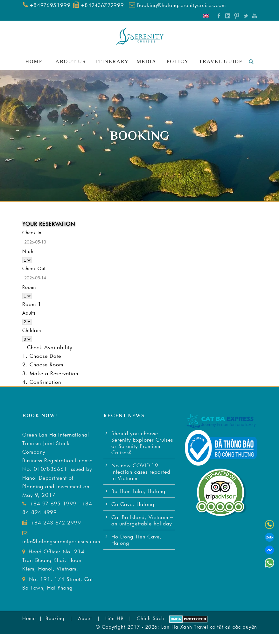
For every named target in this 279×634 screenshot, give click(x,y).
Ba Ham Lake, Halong (138, 491)
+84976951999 (50, 5)
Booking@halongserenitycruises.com (181, 5)
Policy (178, 61)
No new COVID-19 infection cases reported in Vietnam (140, 471)
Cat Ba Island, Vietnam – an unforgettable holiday (142, 520)
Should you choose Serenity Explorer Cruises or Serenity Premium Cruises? (142, 443)
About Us (71, 61)
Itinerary (112, 61)
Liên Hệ (114, 618)
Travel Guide (221, 61)
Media (146, 61)
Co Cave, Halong (132, 504)
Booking (55, 618)
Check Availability (50, 347)
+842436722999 (102, 5)
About (85, 618)
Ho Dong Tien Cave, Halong (136, 539)
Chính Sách (150, 618)
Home (34, 61)
